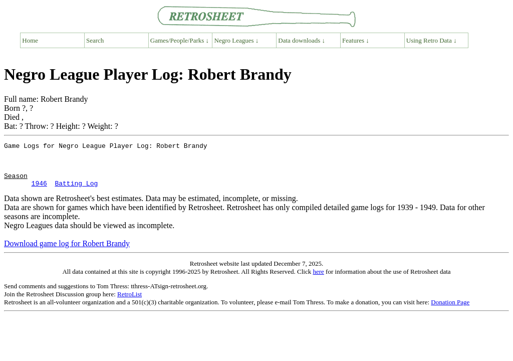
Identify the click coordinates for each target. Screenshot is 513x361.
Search (95, 40)
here (318, 280)
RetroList (129, 303)
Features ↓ (355, 40)
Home (30, 40)
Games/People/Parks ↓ (179, 40)
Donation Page (450, 311)
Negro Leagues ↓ (236, 40)
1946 (39, 192)
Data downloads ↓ (301, 40)
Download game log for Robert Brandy (67, 252)
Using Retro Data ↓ (431, 40)
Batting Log (76, 192)
